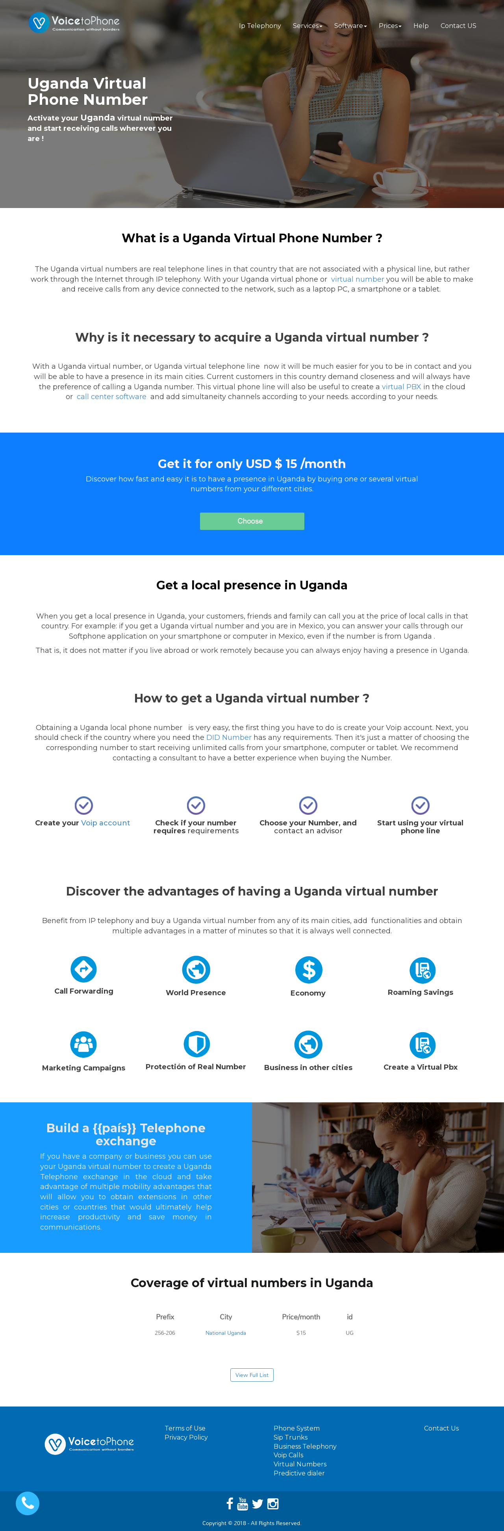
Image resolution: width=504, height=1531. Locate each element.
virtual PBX (401, 387)
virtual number (357, 279)
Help (421, 26)
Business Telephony (305, 1446)
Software (350, 26)
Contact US (458, 26)
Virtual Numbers (300, 1464)
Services (307, 26)
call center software (111, 396)
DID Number (229, 737)
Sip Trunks (291, 1437)
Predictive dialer (299, 1473)
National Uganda (226, 1332)
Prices (390, 26)
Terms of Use (185, 1428)
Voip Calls (288, 1455)
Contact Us (441, 1428)
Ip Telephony (260, 26)
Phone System (297, 1428)
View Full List (252, 1375)
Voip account (106, 823)
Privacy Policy (186, 1437)
